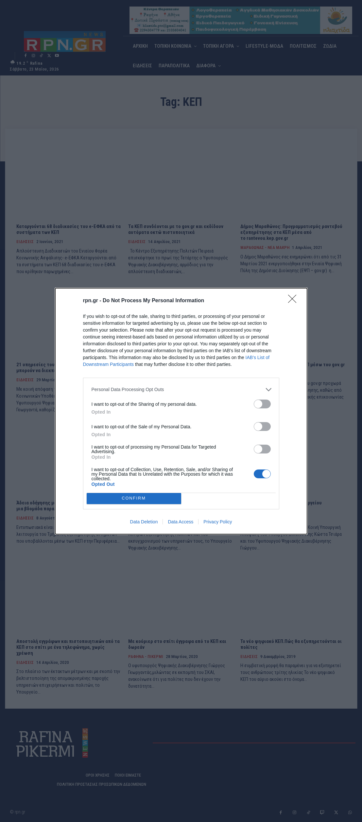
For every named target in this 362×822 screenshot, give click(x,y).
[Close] (294, 301)
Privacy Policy (217, 521)
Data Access (180, 521)
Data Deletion (144, 521)
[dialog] (181, 411)
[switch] (262, 404)
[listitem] (181, 389)
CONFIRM (134, 498)
